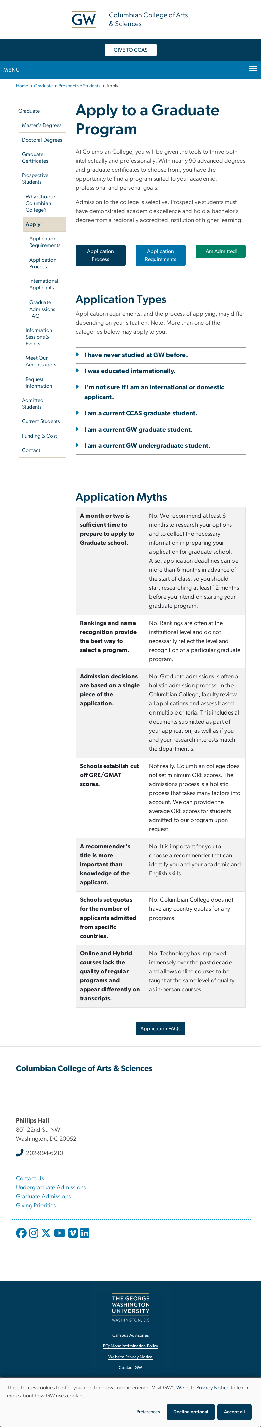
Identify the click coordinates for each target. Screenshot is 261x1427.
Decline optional (190, 1412)
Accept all (234, 1412)
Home (22, 86)
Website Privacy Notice (203, 1387)
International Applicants (43, 284)
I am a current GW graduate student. (138, 430)
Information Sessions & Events (39, 337)
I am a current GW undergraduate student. (147, 446)
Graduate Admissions (43, 1197)
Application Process (42, 263)
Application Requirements (44, 242)
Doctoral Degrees (42, 140)
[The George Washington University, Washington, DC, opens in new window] (130, 1307)
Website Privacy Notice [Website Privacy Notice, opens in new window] (130, 1357)
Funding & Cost (39, 436)
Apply (33, 224)
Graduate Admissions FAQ (42, 309)
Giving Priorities (36, 1206)
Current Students (41, 421)
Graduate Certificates (35, 158)
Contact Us (30, 1179)
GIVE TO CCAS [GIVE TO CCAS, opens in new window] (131, 50)
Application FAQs (160, 1028)
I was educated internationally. (130, 371)
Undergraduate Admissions (51, 1188)
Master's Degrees (42, 125)
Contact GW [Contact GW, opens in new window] (130, 1368)
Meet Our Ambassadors (41, 361)
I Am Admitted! (220, 251)
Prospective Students (79, 86)
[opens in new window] (22, 1238)
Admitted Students (33, 404)
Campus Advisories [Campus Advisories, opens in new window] (130, 1335)
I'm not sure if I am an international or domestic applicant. (154, 392)
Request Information (39, 383)
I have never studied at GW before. (136, 355)
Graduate (43, 86)
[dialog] (130, 1402)
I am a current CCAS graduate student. (141, 413)
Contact (31, 450)
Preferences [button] (148, 1412)
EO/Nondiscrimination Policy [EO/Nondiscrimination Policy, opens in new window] (130, 1346)
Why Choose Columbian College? (40, 203)
